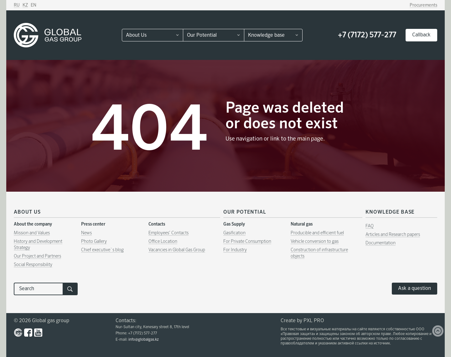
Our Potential (202, 35)
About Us (136, 35)
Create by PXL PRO (302, 320)
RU (17, 5)
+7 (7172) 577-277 (367, 35)
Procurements (423, 5)
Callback (421, 35)
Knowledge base (266, 35)
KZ (25, 5)
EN (33, 5)
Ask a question (414, 288)
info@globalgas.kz (143, 340)
